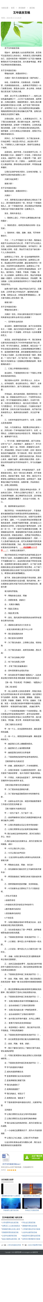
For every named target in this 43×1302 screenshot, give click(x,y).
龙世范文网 (18, 1252)
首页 (13, 8)
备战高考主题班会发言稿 (31, 1236)
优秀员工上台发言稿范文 (11, 1226)
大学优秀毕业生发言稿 (10, 1222)
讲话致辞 (22, 8)
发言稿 (32, 8)
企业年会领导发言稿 (29, 1232)
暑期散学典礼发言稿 (29, 1226)
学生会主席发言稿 (28, 1222)
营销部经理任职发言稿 (10, 1232)
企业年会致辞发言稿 (9, 1236)
